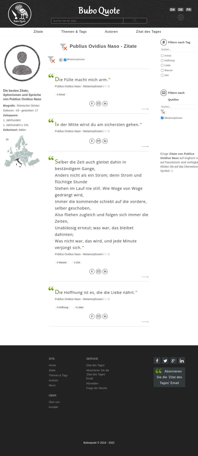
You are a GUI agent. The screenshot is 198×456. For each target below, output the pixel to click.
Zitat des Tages (148, 31)
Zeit (78, 262)
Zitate (38, 31)
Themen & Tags (74, 31)
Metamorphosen (93, 86)
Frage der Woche (96, 388)
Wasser (63, 262)
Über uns (54, 402)
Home (52, 365)
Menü (52, 385)
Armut (62, 94)
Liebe (80, 307)
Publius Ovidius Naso (68, 86)
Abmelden (92, 383)
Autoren (111, 31)
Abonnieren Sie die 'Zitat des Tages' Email (169, 377)
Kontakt (53, 407)
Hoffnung (63, 307)
